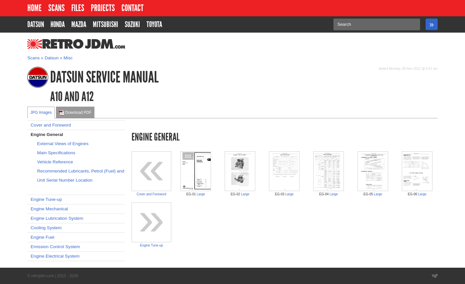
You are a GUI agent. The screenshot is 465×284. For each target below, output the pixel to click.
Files (77, 8)
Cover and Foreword (51, 125)
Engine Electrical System (55, 256)
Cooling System (46, 227)
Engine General (47, 134)
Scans (56, 8)
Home (34, 8)
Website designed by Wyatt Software (435, 276)
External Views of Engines (63, 143)
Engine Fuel (42, 237)
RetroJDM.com (59, 44)
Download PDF (75, 112)
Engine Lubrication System (57, 218)
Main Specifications (56, 152)
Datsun (52, 57)
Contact (132, 8)
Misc (68, 57)
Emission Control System (55, 246)
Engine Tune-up (46, 199)
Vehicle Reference (55, 161)
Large (201, 194)
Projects (103, 8)
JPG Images (41, 112)
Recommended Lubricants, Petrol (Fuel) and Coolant (81, 171)
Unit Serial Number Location (64, 180)
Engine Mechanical (49, 208)
